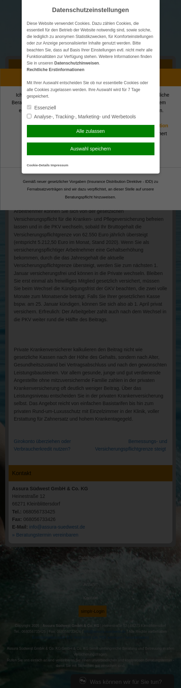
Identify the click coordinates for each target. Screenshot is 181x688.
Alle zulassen (90, 131)
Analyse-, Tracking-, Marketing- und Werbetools (81, 116)
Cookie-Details (38, 165)
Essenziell (41, 107)
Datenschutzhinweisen (76, 63)
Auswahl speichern (90, 148)
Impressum (59, 165)
